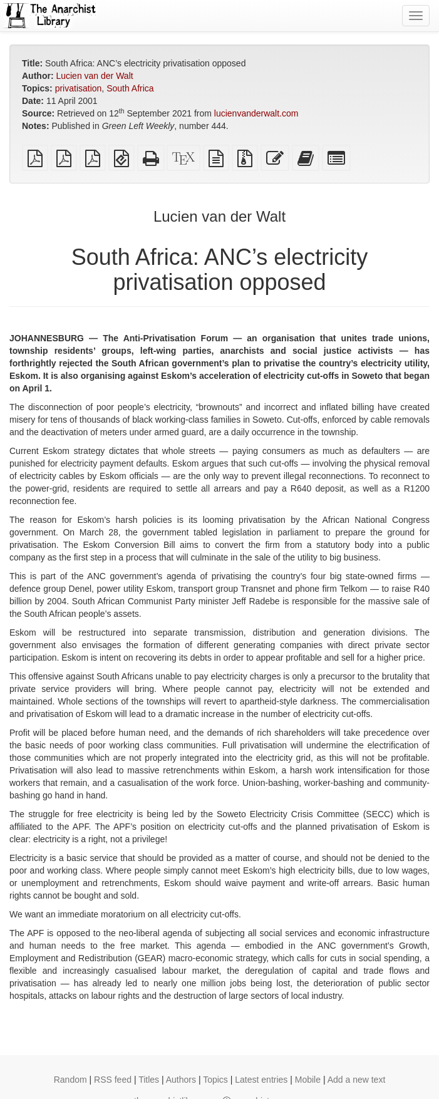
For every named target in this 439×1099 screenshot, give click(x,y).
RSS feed (113, 1080)
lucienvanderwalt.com (256, 113)
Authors (181, 1080)
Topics (215, 1080)
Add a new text (357, 1080)
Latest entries (261, 1080)
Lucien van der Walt (94, 76)
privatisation (78, 88)
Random (70, 1080)
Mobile (308, 1080)
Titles (148, 1080)
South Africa (130, 88)
